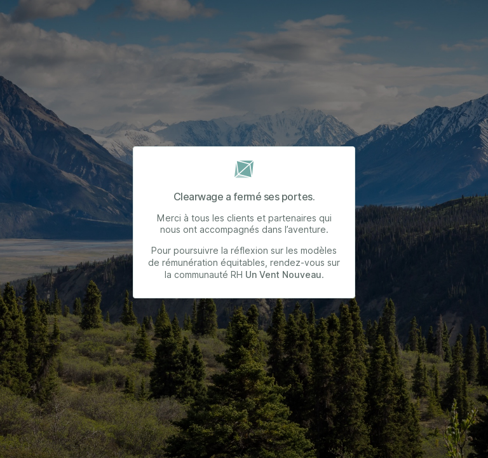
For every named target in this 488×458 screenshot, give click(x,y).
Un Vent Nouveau (283, 275)
